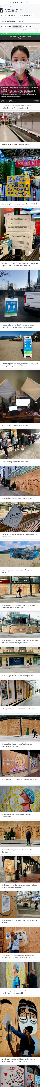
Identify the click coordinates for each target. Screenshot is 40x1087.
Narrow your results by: (20, 2)
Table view (27, 26)
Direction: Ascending (31, 30)
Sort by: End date (16, 30)
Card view (17, 26)
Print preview (6, 26)
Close (11, 7)
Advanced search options (12, 21)
